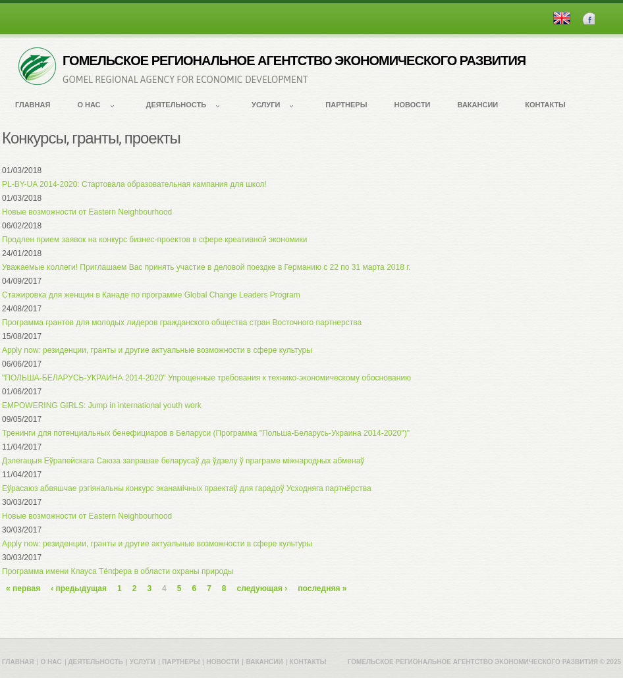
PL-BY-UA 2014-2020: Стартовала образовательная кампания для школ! (134, 184)
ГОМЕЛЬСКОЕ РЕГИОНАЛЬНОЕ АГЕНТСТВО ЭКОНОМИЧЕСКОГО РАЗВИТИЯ (294, 60)
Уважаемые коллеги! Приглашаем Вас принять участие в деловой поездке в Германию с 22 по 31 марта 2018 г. (206, 267)
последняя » (322, 588)
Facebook (588, 18)
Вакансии (478, 105)
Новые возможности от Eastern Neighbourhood (87, 212)
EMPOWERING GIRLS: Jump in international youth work (102, 405)
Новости (412, 105)
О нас (88, 105)
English (561, 18)
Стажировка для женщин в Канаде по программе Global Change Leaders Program (151, 295)
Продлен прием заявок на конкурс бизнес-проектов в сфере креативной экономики (155, 239)
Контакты (545, 105)
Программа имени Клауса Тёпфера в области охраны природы (118, 571)
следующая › (262, 588)
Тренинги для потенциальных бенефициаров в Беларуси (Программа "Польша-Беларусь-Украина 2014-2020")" (206, 433)
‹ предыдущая (79, 588)
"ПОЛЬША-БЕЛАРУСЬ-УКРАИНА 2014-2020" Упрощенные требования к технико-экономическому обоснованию (206, 377)
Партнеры (346, 105)
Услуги (266, 105)
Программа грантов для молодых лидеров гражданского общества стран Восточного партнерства (182, 322)
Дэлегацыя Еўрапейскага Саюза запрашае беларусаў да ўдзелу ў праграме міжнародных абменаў (183, 460)
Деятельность (176, 105)
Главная (32, 105)
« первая (23, 588)
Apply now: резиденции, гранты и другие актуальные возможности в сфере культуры (157, 350)
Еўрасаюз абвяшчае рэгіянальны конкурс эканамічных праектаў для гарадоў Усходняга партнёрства (186, 488)
